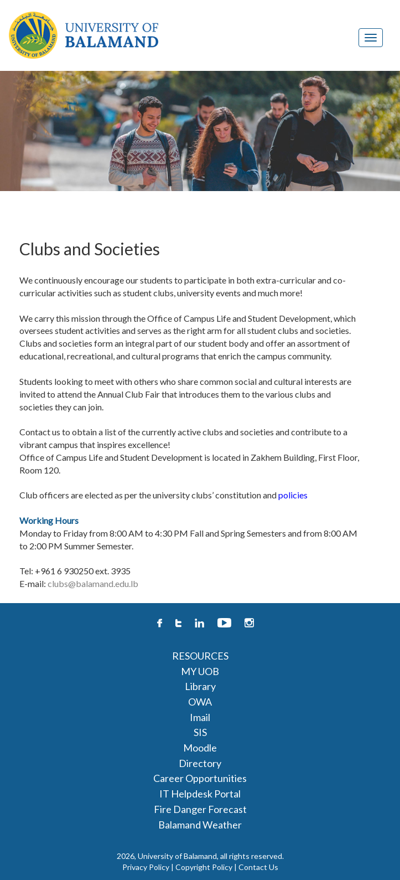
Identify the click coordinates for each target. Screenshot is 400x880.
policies (293, 495)
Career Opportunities (200, 778)
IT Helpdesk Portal (200, 794)
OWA (200, 702)
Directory (200, 763)
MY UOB (200, 671)
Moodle (200, 748)
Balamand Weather (200, 825)
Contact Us (258, 867)
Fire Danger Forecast (200, 809)
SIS (200, 732)
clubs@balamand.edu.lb (93, 583)
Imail (200, 717)
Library (200, 686)
